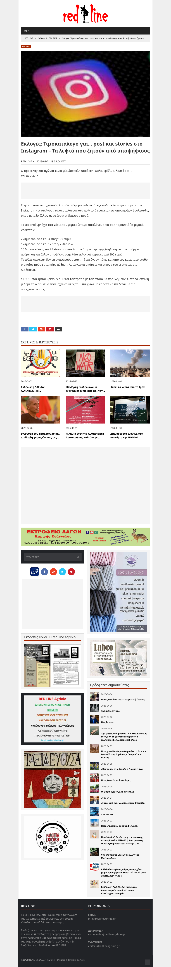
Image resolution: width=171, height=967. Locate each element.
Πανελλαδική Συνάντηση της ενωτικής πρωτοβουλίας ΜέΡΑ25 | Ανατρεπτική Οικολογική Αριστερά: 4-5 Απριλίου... (122, 840)
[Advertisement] (85, 191)
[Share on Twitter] (33, 329)
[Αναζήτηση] (53, 557)
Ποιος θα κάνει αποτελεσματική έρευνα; (123, 699)
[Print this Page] (58, 329)
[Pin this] (50, 329)
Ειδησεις (53, 38)
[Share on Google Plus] (41, 329)
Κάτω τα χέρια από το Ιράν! (127, 387)
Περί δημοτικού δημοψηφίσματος (119, 825)
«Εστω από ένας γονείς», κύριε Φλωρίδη (123, 802)
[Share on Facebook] (24, 329)
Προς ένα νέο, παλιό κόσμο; (116, 780)
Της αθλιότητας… (110, 710)
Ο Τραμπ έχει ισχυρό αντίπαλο (117, 791)
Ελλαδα (41, 38)
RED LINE (29, 38)
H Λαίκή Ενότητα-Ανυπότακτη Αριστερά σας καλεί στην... (85, 435)
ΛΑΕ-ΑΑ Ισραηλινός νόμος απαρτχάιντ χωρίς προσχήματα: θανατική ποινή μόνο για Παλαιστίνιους (123, 872)
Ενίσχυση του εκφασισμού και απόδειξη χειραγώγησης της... (40, 435)
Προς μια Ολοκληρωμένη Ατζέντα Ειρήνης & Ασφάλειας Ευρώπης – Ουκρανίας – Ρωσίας (123, 754)
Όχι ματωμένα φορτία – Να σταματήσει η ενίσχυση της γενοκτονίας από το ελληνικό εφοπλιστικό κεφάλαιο (124, 736)
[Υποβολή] (77, 557)
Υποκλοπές (107, 814)
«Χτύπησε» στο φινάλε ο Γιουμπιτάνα (122, 769)
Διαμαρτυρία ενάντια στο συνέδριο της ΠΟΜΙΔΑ (126, 435)
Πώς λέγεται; (108, 722)
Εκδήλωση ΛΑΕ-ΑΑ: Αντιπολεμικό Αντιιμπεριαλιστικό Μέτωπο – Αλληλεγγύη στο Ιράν (119, 890)
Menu (28, 31)
